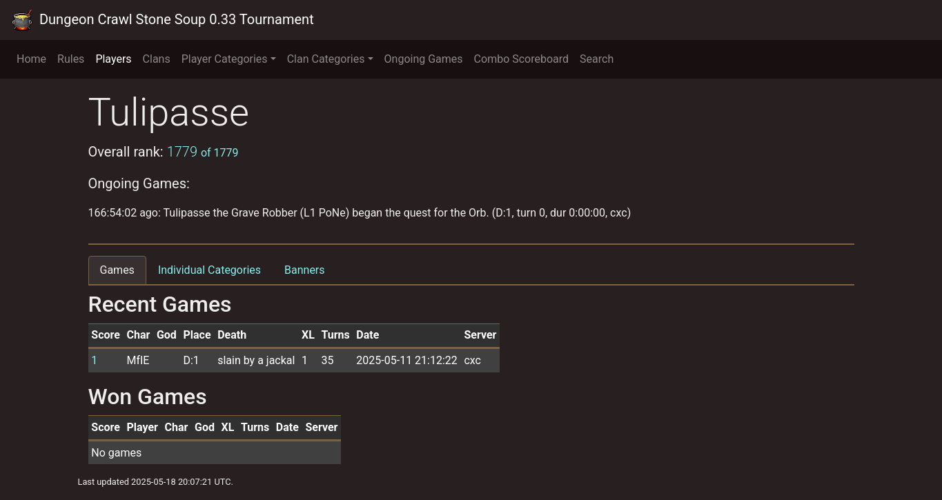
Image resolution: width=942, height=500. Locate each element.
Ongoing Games (423, 59)
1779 (203, 151)
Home (31, 59)
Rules (70, 59)
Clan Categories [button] (326, 59)
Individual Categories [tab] (209, 270)
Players (113, 59)
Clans (156, 59)
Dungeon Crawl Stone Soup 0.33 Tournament (162, 20)
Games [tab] (117, 270)
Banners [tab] (304, 270)
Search (597, 59)
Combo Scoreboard (521, 59)
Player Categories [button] (224, 59)
